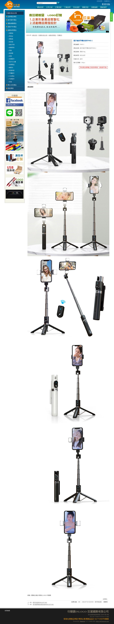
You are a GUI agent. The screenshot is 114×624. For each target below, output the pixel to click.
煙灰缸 (11, 36)
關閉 (105, 602)
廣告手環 (11, 44)
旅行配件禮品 (12, 20)
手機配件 (59, 35)
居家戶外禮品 (12, 27)
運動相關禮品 (12, 23)
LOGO (45, 595)
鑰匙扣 (11, 67)
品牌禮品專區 (12, 16)
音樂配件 (11, 59)
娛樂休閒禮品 (52, 35)
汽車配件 (11, 79)
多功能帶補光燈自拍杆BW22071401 (43, 604)
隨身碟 (11, 53)
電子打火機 (12, 62)
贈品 (37, 595)
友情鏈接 (7, 610)
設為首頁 (99, 1)
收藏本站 (107, 1)
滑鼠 (10, 50)
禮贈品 (33, 595)
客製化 (41, 595)
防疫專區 (11, 88)
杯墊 (10, 56)
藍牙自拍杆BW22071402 (40, 602)
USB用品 (11, 76)
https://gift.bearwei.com (102, 621)
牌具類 (11, 42)
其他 (10, 82)
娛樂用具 (11, 47)
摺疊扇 (11, 33)
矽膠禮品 (11, 64)
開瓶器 (11, 39)
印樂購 (49, 595)
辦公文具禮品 (12, 85)
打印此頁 (98, 602)
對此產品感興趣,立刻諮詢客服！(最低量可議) (93, 67)
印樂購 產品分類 (42, 35)
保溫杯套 (11, 70)
